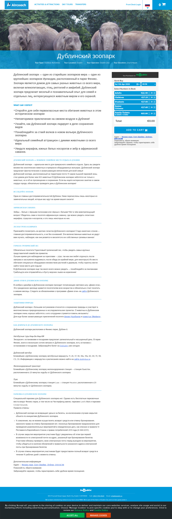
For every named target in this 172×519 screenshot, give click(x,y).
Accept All (72, 515)
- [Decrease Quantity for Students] (149, 102)
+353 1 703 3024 (98, 496)
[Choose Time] (148, 84)
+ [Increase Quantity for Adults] (154, 93)
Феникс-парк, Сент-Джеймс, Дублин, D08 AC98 (43, 465)
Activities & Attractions (47, 4)
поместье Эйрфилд (91, 317)
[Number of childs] (151, 97)
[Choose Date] (127, 84)
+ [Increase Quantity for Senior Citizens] (154, 107)
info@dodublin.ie (116, 496)
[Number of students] (151, 102)
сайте (84, 291)
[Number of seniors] (151, 107)
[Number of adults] (151, 93)
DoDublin (64, 346)
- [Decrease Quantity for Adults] (149, 93)
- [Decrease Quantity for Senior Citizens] (149, 107)
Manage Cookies (98, 515)
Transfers (80, 4)
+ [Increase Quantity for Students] (154, 102)
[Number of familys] (151, 113)
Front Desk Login (133, 5)
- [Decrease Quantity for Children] (149, 97)
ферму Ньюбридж (72, 317)
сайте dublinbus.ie (82, 359)
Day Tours (67, 4)
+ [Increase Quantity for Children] (154, 97)
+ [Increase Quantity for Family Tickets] (154, 114)
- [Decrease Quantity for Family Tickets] (149, 114)
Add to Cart (135, 130)
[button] (138, 84)
